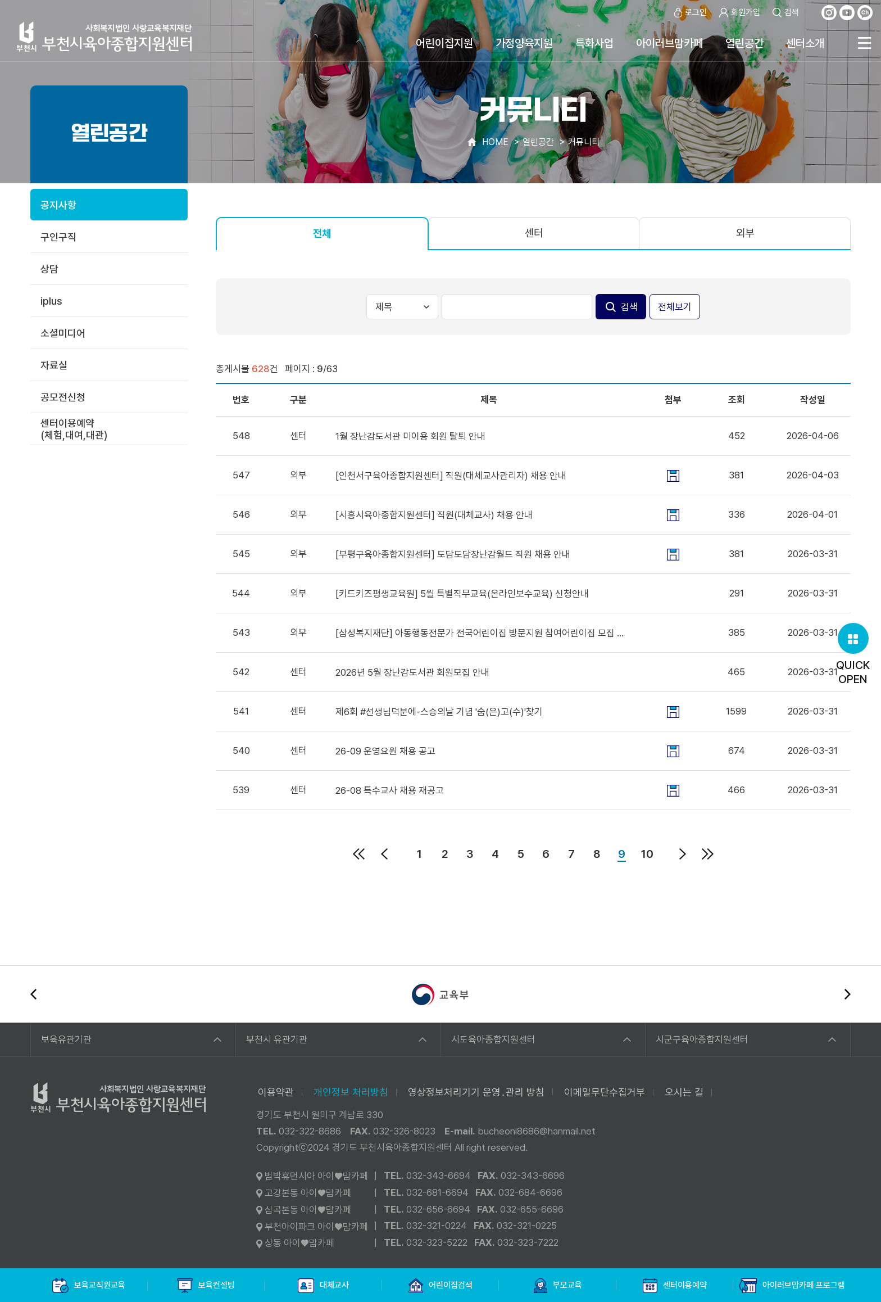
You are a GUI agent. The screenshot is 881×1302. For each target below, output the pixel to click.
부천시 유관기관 (276, 1039)
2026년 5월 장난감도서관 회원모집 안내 (412, 672)
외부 (745, 233)
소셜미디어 (62, 333)
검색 (785, 12)
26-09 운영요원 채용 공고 (385, 751)
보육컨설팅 (206, 1285)
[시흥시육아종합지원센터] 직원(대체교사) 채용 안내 (434, 515)
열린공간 (744, 43)
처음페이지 (359, 854)
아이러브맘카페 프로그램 (792, 1285)
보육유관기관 (66, 1039)
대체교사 (323, 1285)
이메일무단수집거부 (604, 1092)
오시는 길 (684, 1092)
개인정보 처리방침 (351, 1092)
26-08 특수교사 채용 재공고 (389, 790)
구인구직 (58, 237)
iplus (51, 301)
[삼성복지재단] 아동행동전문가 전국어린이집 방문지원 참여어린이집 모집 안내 (480, 633)
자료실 (53, 365)
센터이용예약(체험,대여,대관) (73, 429)
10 (647, 854)
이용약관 (276, 1092)
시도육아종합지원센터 (493, 1039)
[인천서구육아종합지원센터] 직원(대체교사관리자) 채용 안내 (450, 475)
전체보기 (675, 307)
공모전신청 (62, 397)
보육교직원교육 (88, 1285)
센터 (534, 233)
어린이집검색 (440, 1285)
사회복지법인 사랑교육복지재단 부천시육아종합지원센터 (104, 36)
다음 (847, 994)
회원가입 (739, 12)
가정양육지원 (524, 43)
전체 (322, 233)
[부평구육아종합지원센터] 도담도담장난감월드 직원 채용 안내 (452, 554)
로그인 (689, 12)
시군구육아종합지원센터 (702, 1039)
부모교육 (558, 1285)
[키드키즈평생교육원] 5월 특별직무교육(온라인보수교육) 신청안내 (462, 593)
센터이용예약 (675, 1285)
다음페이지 (683, 854)
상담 (49, 269)
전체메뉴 (864, 43)
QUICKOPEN (853, 654)
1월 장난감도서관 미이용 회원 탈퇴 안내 (410, 436)
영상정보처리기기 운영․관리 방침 (476, 1092)
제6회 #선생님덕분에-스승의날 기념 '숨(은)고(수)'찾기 (439, 711)
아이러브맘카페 (669, 43)
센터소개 (805, 43)
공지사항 (58, 205)
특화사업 (594, 43)
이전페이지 (384, 854)
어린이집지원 (444, 43)
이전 (33, 994)
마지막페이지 (708, 854)
